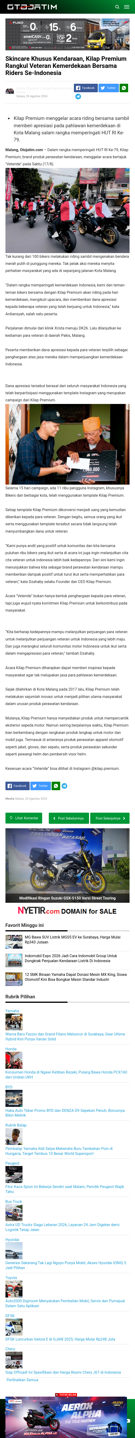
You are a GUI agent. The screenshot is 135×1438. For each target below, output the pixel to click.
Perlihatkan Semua (22, 1380)
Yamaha (12, 1011)
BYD (9, 1087)
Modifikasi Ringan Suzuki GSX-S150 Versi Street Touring (67, 898)
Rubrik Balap (16, 1125)
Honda (11, 1049)
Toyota (11, 1278)
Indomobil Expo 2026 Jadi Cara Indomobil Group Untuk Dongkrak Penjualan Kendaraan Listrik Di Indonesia (71, 958)
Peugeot (12, 1163)
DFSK (10, 1316)
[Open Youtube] (127, 1421)
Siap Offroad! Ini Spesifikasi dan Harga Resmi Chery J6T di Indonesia (63, 1372)
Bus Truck (13, 1201)
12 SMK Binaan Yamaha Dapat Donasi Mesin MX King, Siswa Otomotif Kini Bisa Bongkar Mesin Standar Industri (76, 977)
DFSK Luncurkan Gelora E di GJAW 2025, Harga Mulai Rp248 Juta (60, 1339)
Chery (10, 1349)
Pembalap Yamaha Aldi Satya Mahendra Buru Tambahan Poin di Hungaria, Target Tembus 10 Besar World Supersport (59, 1151)
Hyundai (12, 1239)
